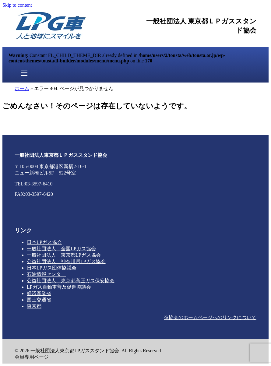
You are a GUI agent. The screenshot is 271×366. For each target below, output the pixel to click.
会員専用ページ (32, 357)
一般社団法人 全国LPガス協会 (61, 248)
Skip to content (17, 5)
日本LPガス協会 (44, 242)
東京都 (34, 306)
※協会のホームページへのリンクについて (210, 317)
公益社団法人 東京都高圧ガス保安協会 (70, 280)
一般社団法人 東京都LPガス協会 (64, 255)
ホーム (22, 88)
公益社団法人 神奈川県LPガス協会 (66, 261)
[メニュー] (24, 73)
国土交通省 (39, 299)
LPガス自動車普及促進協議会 (59, 287)
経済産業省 (39, 293)
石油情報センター (46, 274)
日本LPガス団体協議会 (51, 267)
